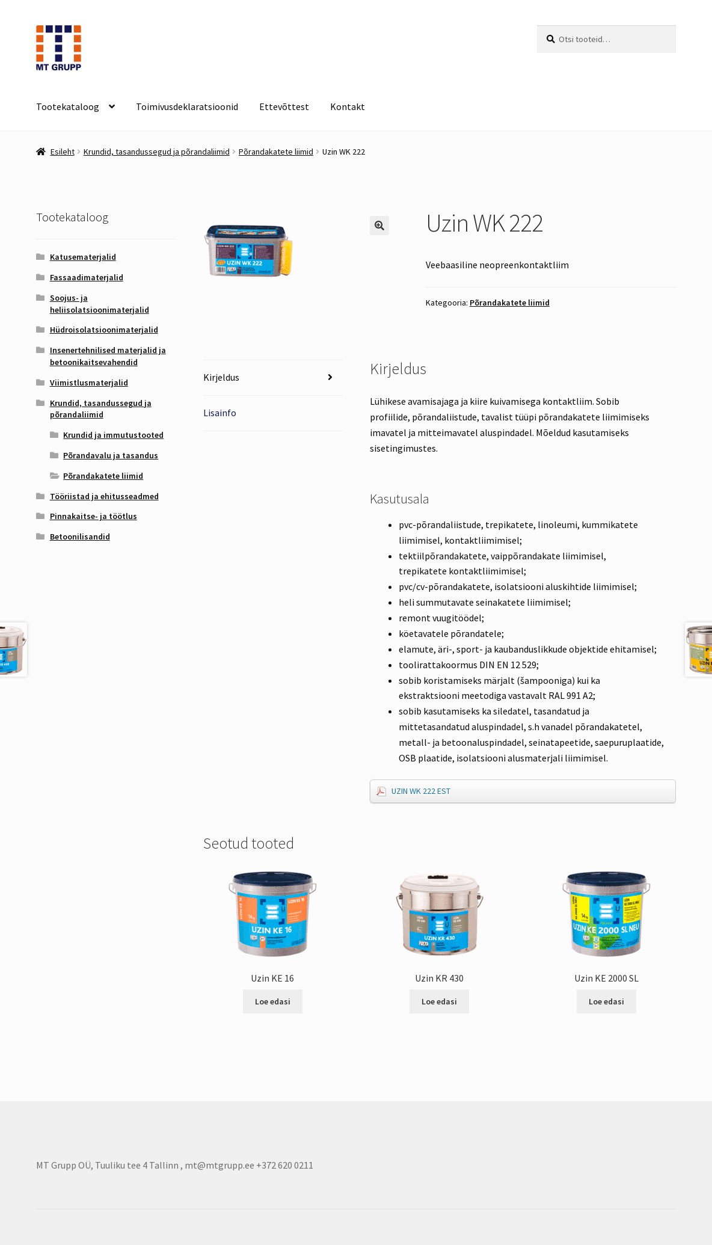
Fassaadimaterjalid (86, 277)
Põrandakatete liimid (276, 151)
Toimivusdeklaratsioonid (187, 106)
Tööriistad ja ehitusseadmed (104, 496)
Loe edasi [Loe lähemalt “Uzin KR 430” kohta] (439, 1001)
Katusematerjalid (83, 256)
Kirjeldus (221, 377)
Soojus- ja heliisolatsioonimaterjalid (99, 303)
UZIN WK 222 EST (420, 790)
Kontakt (347, 106)
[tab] (272, 378)
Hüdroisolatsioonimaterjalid (104, 329)
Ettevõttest (284, 106)
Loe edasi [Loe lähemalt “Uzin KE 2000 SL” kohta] (606, 1001)
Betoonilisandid (80, 536)
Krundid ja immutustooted (113, 434)
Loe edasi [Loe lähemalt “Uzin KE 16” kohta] (272, 1001)
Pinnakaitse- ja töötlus (93, 516)
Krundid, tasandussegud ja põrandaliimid (157, 151)
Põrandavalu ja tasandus (110, 455)
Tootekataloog (67, 106)
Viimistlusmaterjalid (89, 382)
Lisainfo (219, 413)
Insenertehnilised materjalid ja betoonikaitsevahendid (108, 356)
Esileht (63, 151)
